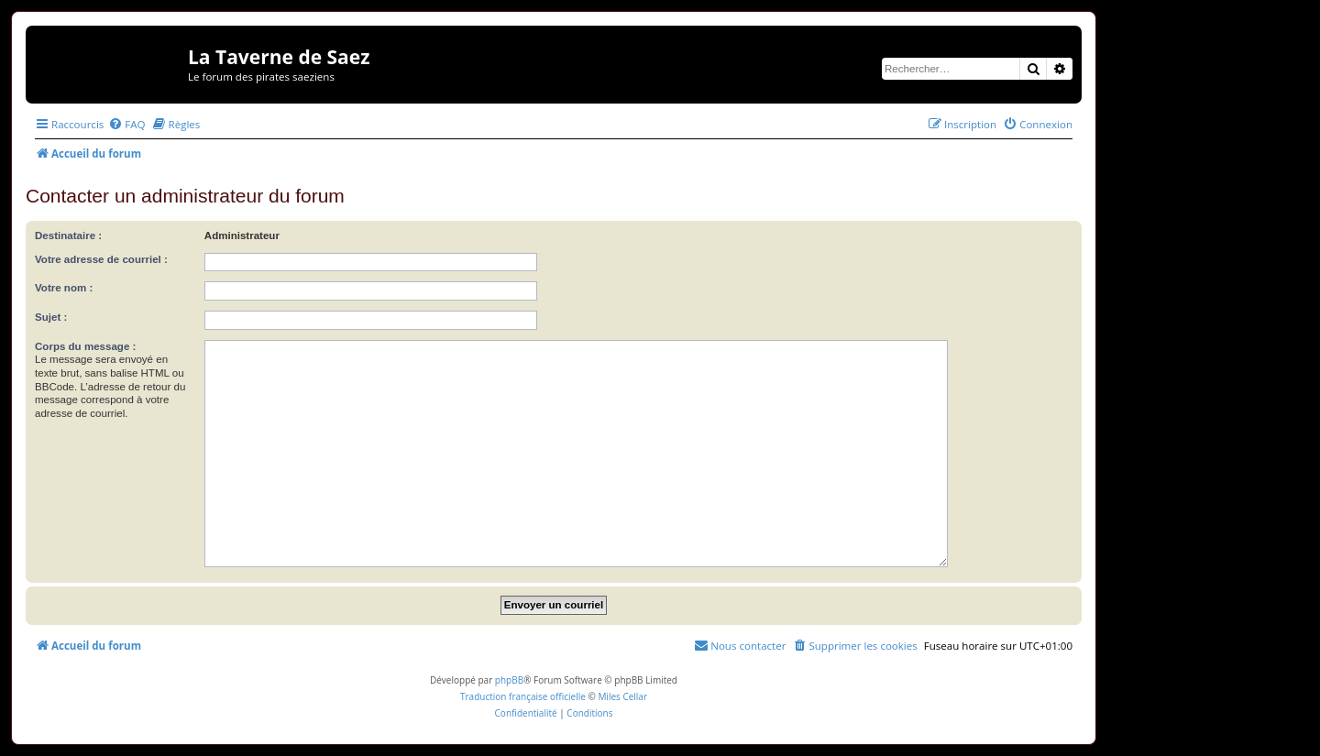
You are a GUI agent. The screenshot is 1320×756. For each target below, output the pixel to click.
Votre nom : (64, 287)
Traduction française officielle (523, 696)
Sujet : (51, 317)
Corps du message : (85, 346)
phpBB (509, 680)
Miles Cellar (622, 696)
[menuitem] (126, 124)
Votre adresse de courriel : (101, 259)
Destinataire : (68, 235)
